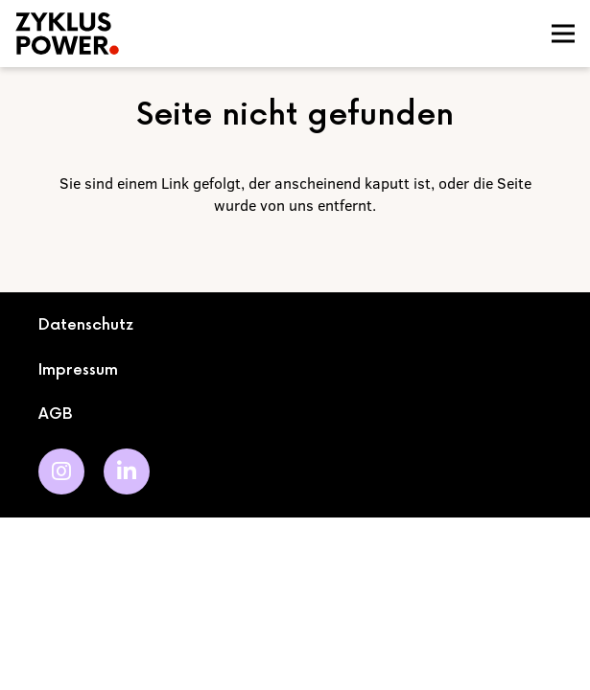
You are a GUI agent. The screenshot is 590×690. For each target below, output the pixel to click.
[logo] (167, 34)
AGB (55, 414)
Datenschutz (85, 325)
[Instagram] (61, 471)
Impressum (78, 370)
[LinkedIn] (127, 471)
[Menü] (563, 34)
